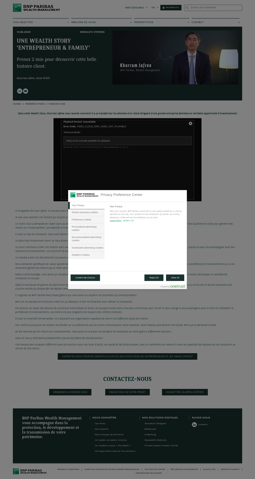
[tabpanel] (147, 214)
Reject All (154, 277)
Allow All (175, 277)
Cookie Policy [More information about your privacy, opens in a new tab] (116, 221)
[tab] (86, 205)
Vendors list (128, 221)
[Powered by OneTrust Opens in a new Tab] (173, 287)
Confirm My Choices (85, 277)
